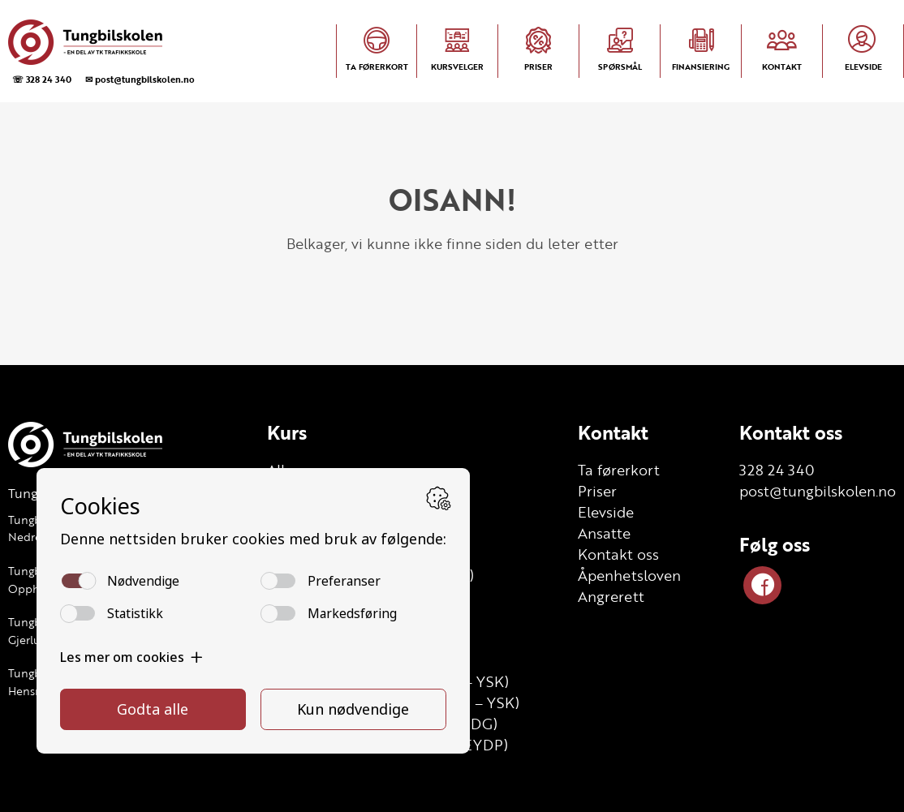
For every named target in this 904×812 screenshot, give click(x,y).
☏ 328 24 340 (41, 79)
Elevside (606, 511)
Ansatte (604, 532)
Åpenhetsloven (629, 575)
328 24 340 (777, 469)
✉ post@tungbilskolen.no (140, 79)
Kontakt (613, 432)
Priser (597, 490)
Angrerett (611, 596)
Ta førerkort (619, 469)
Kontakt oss (618, 554)
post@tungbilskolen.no (817, 490)
